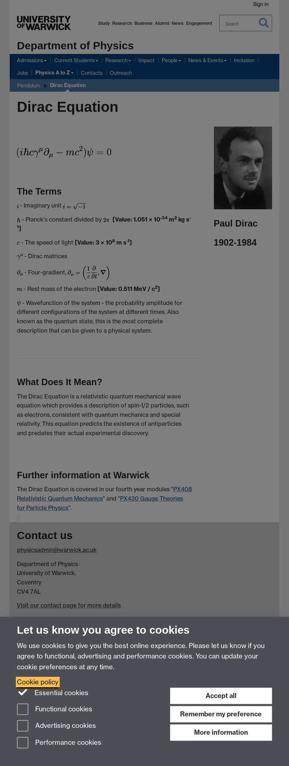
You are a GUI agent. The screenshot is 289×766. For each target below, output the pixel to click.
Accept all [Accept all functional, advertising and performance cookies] (221, 696)
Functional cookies (54, 709)
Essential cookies (52, 692)
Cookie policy (38, 682)
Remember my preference (221, 714)
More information (221, 732)
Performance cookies (59, 743)
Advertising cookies (56, 726)
